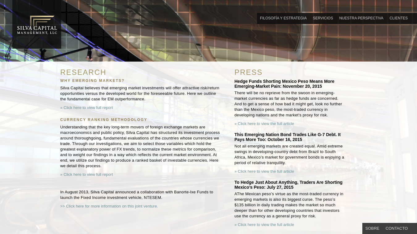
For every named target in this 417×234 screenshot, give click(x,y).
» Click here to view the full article (264, 124)
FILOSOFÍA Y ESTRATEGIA (283, 18)
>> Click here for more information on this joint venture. (109, 206)
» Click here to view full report (86, 108)
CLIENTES (399, 18)
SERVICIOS (323, 18)
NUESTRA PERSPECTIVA (361, 18)
